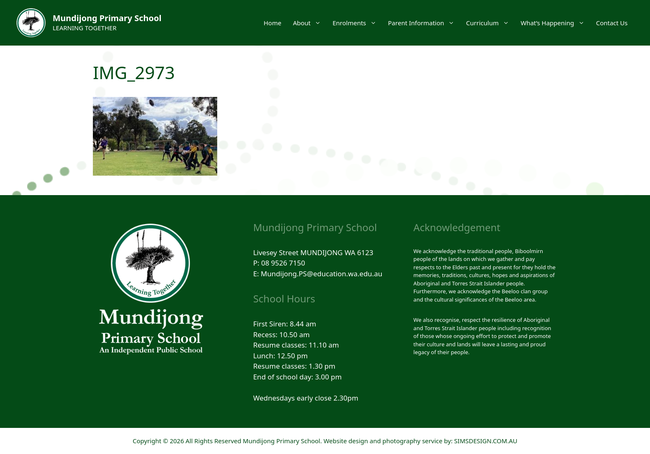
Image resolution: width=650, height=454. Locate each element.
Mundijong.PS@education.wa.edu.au (321, 273)
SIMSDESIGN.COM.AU (485, 441)
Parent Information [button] (424, 22)
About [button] (310, 22)
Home (272, 23)
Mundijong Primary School (107, 18)
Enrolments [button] (357, 22)
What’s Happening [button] (555, 22)
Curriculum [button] (490, 22)
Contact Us (612, 23)
